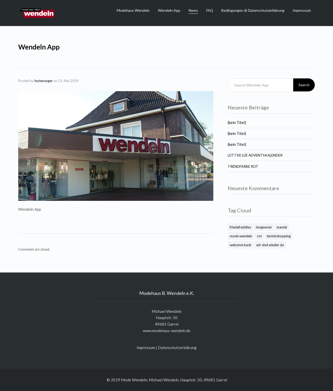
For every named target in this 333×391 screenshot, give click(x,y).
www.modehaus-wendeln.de (166, 330)
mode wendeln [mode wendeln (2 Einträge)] (241, 236)
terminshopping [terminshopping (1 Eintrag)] (279, 236)
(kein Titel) (237, 122)
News (193, 10)
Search (304, 85)
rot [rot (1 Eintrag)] (259, 236)
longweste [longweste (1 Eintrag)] (264, 227)
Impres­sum (146, 347)
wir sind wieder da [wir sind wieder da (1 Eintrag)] (270, 245)
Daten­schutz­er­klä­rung (177, 347)
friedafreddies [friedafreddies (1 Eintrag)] (240, 227)
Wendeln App (169, 10)
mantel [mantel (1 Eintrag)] (282, 227)
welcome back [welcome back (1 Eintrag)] (240, 245)
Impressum (302, 10)
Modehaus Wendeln (133, 10)
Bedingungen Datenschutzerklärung (252, 10)
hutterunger (44, 81)
